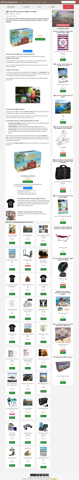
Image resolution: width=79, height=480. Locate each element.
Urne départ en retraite (43, 334)
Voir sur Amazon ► (40, 39)
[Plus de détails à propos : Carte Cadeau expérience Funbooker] (43, 229)
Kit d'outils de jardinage (12, 408)
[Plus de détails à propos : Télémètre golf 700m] (43, 402)
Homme (21, 2)
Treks (63, 116)
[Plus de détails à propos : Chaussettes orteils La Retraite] (43, 303)
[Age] (42, 7)
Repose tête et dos (12, 457)
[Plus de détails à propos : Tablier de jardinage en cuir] (27, 278)
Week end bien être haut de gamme (62, 216)
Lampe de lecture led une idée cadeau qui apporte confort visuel (63, 324)
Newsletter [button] (33, 475)
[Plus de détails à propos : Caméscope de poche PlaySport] (43, 426)
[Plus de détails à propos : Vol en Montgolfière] (27, 229)
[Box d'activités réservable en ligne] (63, 18)
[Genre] (13, 7)
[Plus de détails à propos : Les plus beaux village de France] (27, 327)
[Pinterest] (44, 475)
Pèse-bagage (63, 147)
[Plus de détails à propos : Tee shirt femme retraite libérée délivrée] (12, 278)
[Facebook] (38, 475)
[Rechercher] (68, 2)
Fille (34, 2)
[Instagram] (41, 475)
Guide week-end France (43, 383)
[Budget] (56, 7)
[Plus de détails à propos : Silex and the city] (27, 451)
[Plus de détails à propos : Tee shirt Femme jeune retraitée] (43, 278)
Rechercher (68, 7)
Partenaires (45, 477)
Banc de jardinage (27, 260)
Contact (40, 477)
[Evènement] (28, 7)
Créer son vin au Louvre (43, 359)
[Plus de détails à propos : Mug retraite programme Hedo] (12, 352)
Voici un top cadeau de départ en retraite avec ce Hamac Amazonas (63, 227)
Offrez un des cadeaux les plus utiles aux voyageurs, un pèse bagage (63, 127)
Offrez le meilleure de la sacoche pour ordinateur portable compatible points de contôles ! (63, 161)
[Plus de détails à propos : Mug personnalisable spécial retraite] (27, 352)
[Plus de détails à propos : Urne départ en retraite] (43, 327)
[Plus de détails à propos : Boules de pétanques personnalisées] (27, 303)
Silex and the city (28, 457)
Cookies (48, 477)
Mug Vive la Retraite (12, 309)
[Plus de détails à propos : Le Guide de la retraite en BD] (12, 253)
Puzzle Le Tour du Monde (63, 376)
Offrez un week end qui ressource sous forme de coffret (63, 196)
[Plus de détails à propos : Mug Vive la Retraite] (12, 303)
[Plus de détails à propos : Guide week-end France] (43, 377)
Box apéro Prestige (12, 235)
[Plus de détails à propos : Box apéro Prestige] (12, 229)
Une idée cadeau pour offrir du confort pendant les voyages (63, 259)
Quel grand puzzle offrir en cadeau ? (63, 357)
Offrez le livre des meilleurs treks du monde (63, 96)
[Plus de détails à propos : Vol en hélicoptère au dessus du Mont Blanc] (12, 377)
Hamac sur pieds (63, 247)
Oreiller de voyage (63, 278)
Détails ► (12, 243)
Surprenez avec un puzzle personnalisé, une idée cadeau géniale (63, 293)
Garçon (30, 2)
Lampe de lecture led (63, 344)
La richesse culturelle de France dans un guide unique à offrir (63, 31)
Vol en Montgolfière (27, 235)
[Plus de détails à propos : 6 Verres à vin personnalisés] (43, 253)
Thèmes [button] (38, 2)
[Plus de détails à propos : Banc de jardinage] (27, 253)
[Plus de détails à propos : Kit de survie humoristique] (12, 426)
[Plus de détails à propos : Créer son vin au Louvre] (43, 352)
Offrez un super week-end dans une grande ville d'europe (63, 64)
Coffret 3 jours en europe (63, 84)
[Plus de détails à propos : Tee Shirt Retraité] (12, 327)
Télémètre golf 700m (43, 408)
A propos (30, 477)
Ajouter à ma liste (28, 51)
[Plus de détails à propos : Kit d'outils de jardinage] (12, 402)
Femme (26, 2)
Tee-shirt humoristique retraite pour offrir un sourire (31, 198)
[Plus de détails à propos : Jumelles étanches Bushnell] (27, 426)
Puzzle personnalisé (63, 313)
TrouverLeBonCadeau (9, 2)
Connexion (44, 2)
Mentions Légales (36, 477)
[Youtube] (47, 475)
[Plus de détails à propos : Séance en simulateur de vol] (27, 377)
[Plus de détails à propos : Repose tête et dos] (12, 451)
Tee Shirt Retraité (12, 334)
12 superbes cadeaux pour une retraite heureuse (30, 212)
